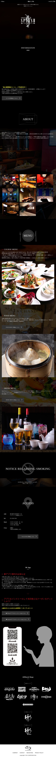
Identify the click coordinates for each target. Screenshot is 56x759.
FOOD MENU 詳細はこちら (12, 327)
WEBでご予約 (51, 1)
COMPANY (15, 752)
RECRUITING (30, 752)
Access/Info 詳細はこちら (28, 536)
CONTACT (22, 752)
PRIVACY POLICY (39, 752)
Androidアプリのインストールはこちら (16, 619)
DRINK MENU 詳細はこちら (13, 399)
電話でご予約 (30, 1)
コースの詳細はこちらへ (12, 98)
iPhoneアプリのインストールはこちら (16, 613)
